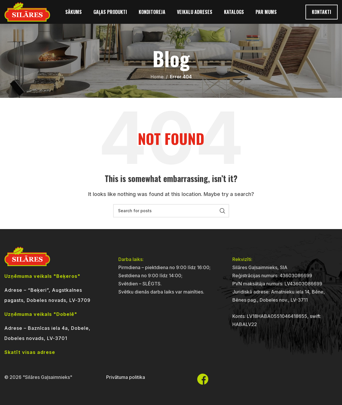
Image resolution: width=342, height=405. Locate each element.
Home (157, 77)
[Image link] (27, 256)
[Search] (171, 210)
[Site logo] (27, 14)
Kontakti (321, 14)
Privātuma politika (125, 377)
